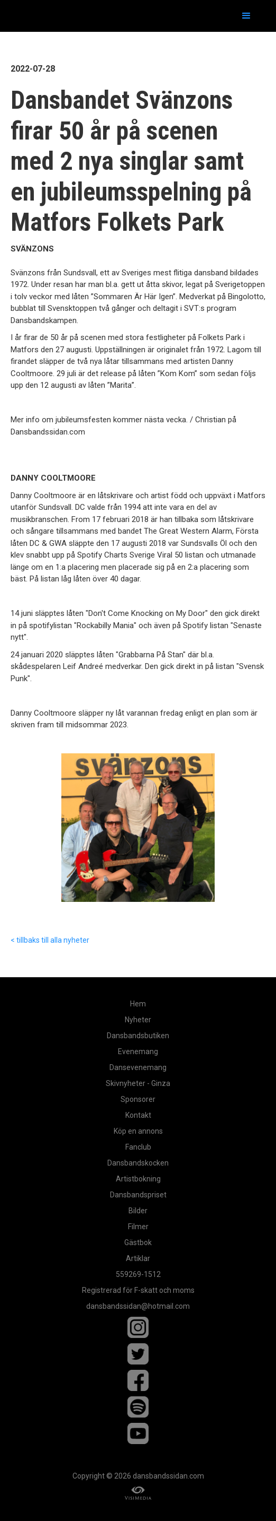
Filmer (138, 1226)
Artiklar (138, 1258)
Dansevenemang (138, 1067)
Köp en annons (138, 1131)
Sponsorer (138, 1099)
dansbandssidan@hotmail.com (138, 1306)
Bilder (138, 1210)
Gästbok (138, 1242)
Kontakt (138, 1115)
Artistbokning (138, 1179)
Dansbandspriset (138, 1194)
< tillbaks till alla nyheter (50, 940)
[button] (246, 16)
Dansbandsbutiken (138, 1035)
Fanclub (138, 1147)
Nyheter (138, 1019)
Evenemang (138, 1051)
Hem (138, 1003)
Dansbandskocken (138, 1163)
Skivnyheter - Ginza (138, 1083)
